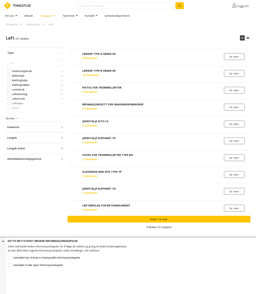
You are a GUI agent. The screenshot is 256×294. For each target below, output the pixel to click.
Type (10, 52)
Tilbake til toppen (159, 227)
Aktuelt (28, 15)
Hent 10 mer (159, 219)
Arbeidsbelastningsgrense (24, 158)
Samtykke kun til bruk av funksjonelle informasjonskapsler (46, 257)
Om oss (9, 15)
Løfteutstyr (33, 24)
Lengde (12, 137)
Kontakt (89, 15)
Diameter (13, 127)
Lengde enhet (16, 148)
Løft (50, 24)
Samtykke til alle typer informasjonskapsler (38, 265)
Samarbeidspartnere (117, 15)
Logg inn (243, 6)
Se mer (234, 56)
